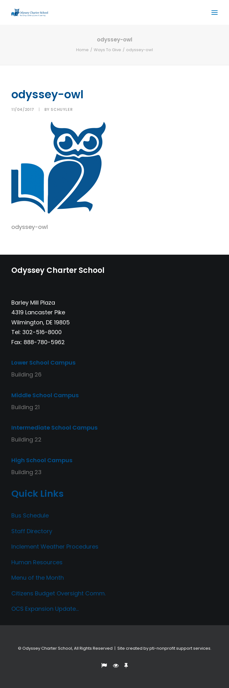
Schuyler (62, 109)
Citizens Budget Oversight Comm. (58, 593)
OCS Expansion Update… (45, 609)
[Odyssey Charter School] (29, 12)
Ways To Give (107, 50)
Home (82, 50)
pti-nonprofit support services (179, 648)
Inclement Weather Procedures (54, 546)
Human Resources (37, 562)
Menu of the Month (37, 578)
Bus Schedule (30, 515)
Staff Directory (31, 531)
